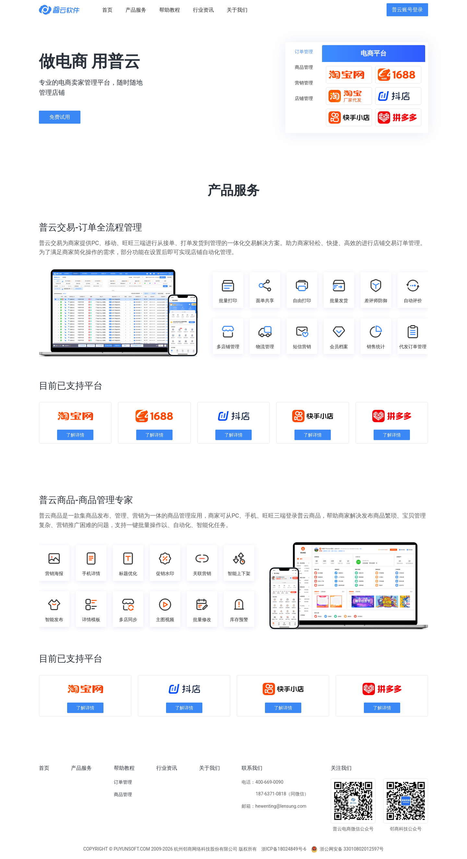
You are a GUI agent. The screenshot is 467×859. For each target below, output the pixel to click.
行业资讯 (166, 768)
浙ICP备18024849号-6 (283, 849)
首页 (44, 768)
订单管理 (123, 782)
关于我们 (209, 768)
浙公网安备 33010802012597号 (347, 849)
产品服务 (81, 768)
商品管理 (123, 794)
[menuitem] (107, 10)
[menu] (241, 9)
